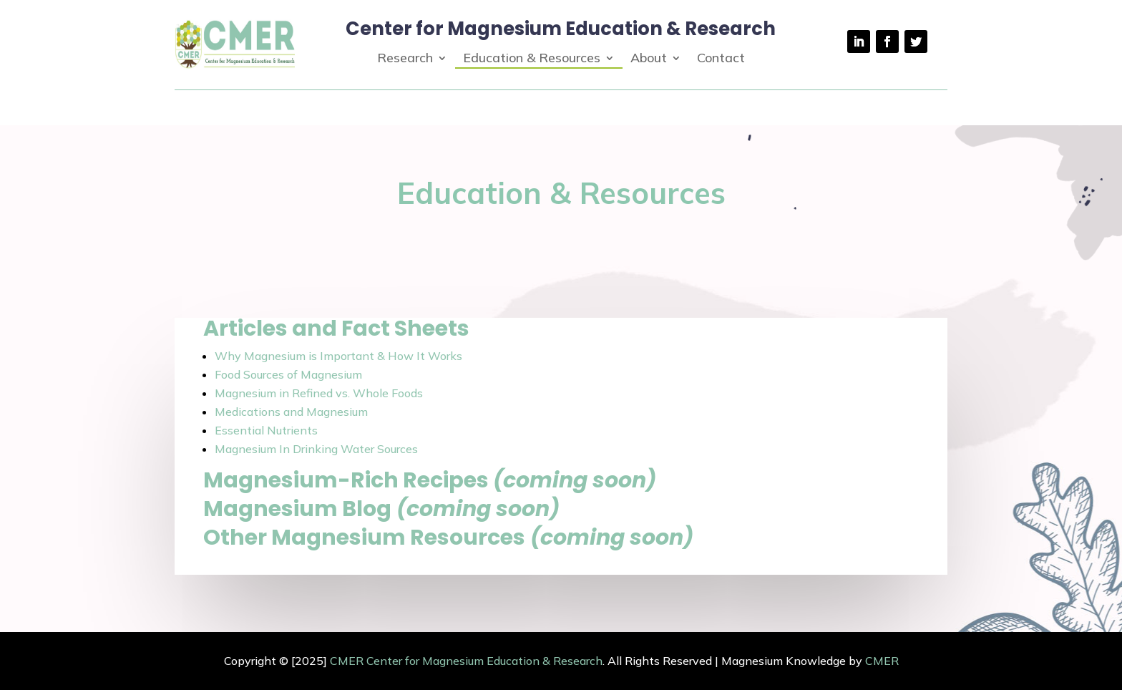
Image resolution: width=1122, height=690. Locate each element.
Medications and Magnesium (291, 411)
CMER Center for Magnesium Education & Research (466, 660)
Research (405, 59)
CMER (882, 660)
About (648, 59)
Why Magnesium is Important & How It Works (338, 356)
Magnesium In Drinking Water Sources (316, 449)
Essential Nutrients (266, 430)
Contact (721, 59)
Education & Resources (531, 59)
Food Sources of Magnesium (288, 374)
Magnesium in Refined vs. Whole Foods (319, 393)
